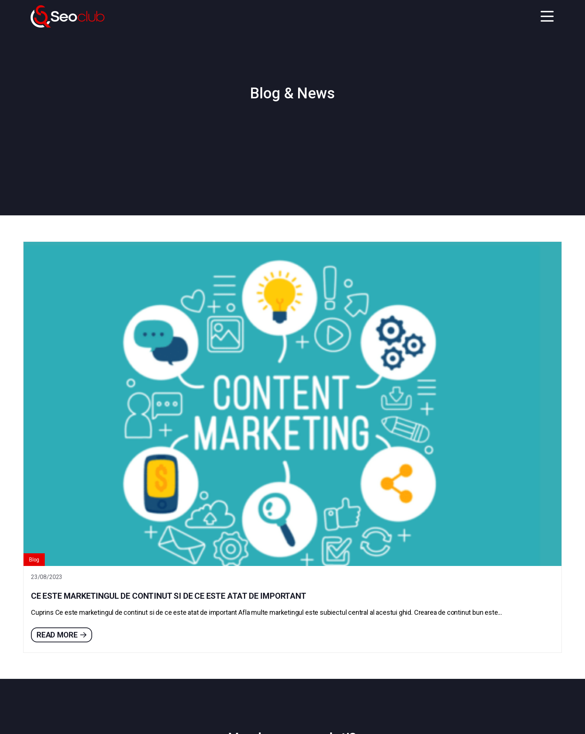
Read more (65, 454)
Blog (38, 339)
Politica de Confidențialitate (107, 716)
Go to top (553, 715)
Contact (292, 656)
